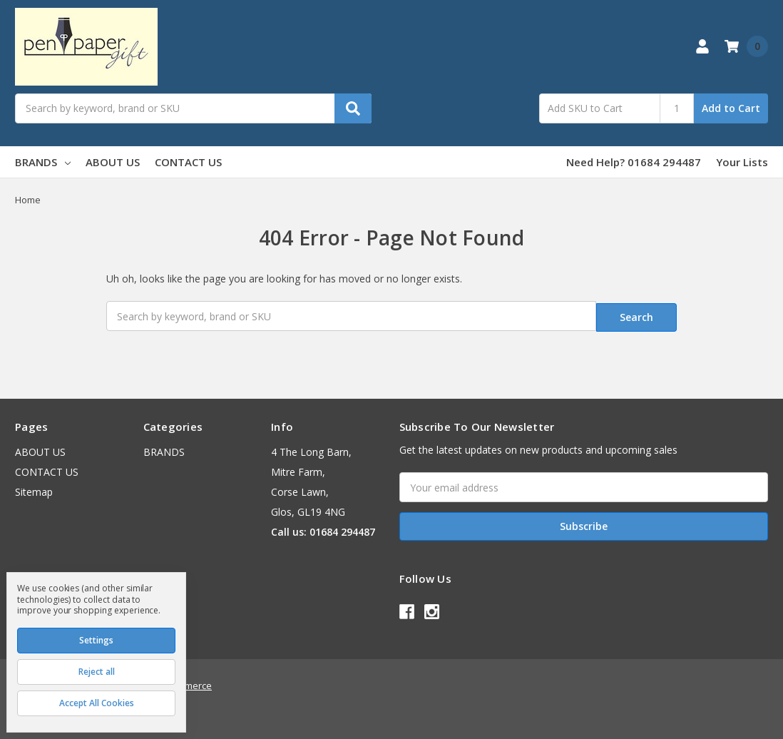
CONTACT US (188, 162)
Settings (96, 640)
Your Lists (742, 162)
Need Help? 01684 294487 (633, 162)
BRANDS (43, 162)
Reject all (96, 672)
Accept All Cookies (96, 703)
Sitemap (34, 489)
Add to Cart (731, 108)
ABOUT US (113, 162)
